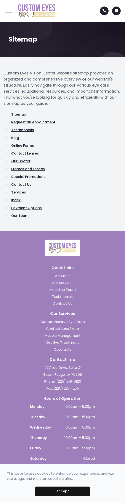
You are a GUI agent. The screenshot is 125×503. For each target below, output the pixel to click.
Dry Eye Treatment (62, 342)
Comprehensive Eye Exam (62, 321)
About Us (62, 275)
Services (18, 192)
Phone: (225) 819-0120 (62, 381)
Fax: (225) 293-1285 (62, 388)
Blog (15, 137)
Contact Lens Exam (62, 328)
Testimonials (22, 129)
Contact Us (21, 184)
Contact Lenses (25, 153)
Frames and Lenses (28, 168)
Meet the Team (62, 289)
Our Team (20, 215)
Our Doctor (20, 161)
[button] (8, 11)
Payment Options (26, 207)
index (16, 200)
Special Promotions (28, 176)
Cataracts (62, 349)
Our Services (62, 282)
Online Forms (22, 145)
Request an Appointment (33, 122)
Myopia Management (62, 335)
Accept (62, 491)
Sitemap (18, 114)
